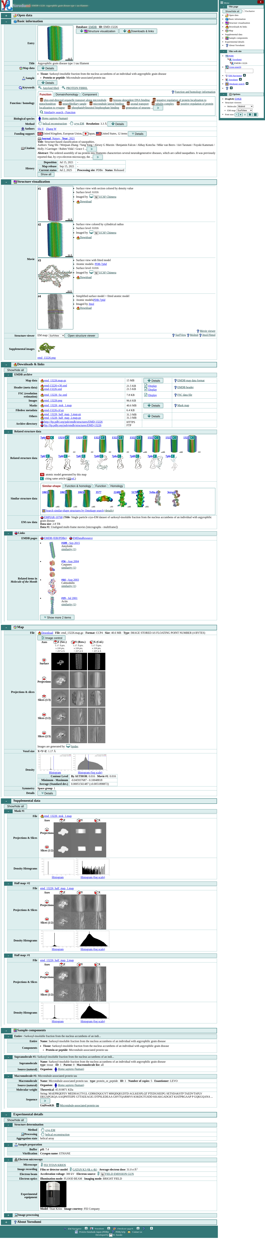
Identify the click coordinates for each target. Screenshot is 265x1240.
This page (229, 6)
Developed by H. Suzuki (109, 1235)
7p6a (115, 456)
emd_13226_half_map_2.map (57, 960)
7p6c (150, 456)
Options (230, 94)
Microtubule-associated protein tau (77, 1105)
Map (229, 30)
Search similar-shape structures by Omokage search (73, 510)
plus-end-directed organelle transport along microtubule (73, 100)
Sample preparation (23, 1145)
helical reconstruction (52, 123)
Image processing (21, 1215)
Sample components (236, 38)
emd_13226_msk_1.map (56, 405)
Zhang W (51, 128)
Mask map (181, 405)
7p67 (79, 456)
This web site (231, 51)
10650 (81, 492)
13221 (115, 437)
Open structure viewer (81, 335)
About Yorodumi (235, 45)
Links (14, 533)
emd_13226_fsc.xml (53, 394)
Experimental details (234, 41)
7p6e (168, 456)
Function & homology (78, 486)
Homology (116, 486)
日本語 (238, 99)
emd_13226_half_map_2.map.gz (60, 417)
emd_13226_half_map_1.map (57, 888)
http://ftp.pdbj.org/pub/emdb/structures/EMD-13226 (71, 421)
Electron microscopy (23, 1160)
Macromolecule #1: (40, 1076)
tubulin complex (163, 103)
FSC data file (183, 394)
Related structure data (22, 432)
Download (84, 201)
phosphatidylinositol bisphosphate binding (93, 107)
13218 (61, 437)
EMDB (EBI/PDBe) (53, 538)
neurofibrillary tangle (73, 103)
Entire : (52, 1036)
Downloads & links (236, 27)
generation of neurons (136, 107)
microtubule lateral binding (106, 103)
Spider (72, 746)
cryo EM (77, 123)
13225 (168, 437)
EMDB (93, 26)
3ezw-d (171, 492)
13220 (97, 437)
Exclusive (250, 11)
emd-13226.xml (51, 389)
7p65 (43, 456)
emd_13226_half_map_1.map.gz (60, 414)
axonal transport (138, 103)
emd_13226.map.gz (53, 380)
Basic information (235, 19)
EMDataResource (81, 538)
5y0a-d (153, 492)
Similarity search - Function (57, 112)
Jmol (91, 303)
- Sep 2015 (70, 542)
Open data (231, 15)
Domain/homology (67, 94)
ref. (71, 478)
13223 (133, 437)
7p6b (133, 456)
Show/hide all (232, 11)
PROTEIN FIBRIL (75, 88)
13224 (151, 437)
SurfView (178, 334)
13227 (186, 437)
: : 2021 (56, 138)
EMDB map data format (189, 380)
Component (89, 94)
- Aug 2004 (70, 561)
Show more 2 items (57, 617)
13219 (79, 437)
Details (47, 68)
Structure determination (23, 1125)
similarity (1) (68, 549)
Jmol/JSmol (207, 334)
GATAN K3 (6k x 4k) (83, 1169)
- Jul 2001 (69, 598)
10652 (45, 492)
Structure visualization (237, 23)
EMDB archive (18, 375)
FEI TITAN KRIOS (53, 1164)
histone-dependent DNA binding (129, 100)
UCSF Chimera (102, 196)
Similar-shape (51, 486)
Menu (224, 3)
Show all (46, 174)
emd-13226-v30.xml (53, 385)
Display (150, 385)
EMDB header (184, 387)
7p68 (97, 456)
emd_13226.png (51, 400)
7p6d (43, 437)
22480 (117, 492)
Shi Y (41, 128)
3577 (98, 492)
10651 (63, 492)
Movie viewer (205, 330)
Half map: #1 (17, 956)
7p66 (61, 456)
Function (46, 94)
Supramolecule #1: (59, 1057)
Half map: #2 (17, 884)
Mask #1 (14, 811)
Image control (51, 638)
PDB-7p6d (101, 263)
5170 (134, 492)
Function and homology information (193, 91)
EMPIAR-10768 (51, 517)
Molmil (192, 334)
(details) (109, 510)
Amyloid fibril (48, 88)
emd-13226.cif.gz (52, 410)
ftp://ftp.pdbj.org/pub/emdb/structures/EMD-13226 (70, 425)
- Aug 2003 (70, 579)
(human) (53, 118)
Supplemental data (233, 34)
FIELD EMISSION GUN (115, 1173)
